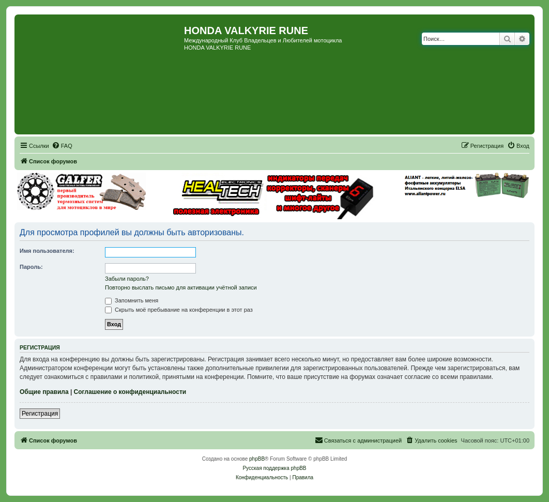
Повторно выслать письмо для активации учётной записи (181, 287)
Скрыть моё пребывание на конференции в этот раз (179, 310)
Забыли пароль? (127, 279)
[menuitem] (62, 146)
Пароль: (31, 267)
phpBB (257, 459)
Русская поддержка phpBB (274, 468)
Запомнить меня (131, 300)
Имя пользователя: (47, 251)
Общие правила (44, 391)
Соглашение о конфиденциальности (130, 391)
